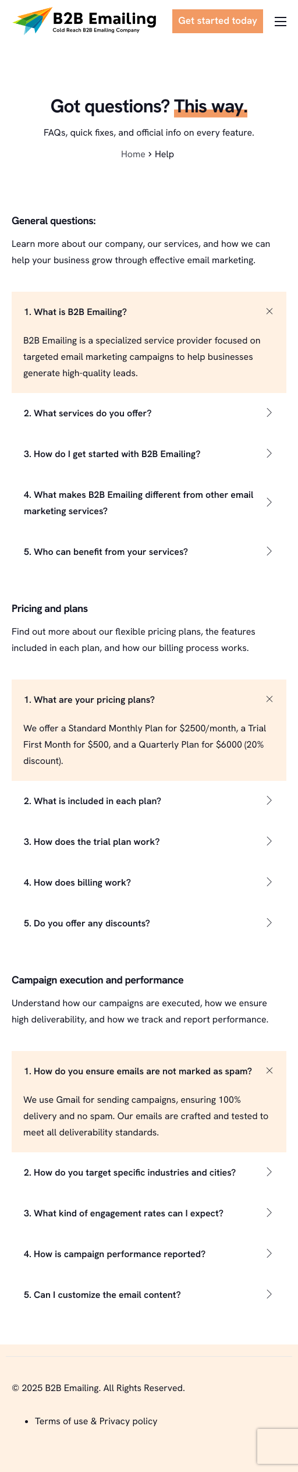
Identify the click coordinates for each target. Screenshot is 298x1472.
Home (133, 154)
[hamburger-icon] (280, 21)
